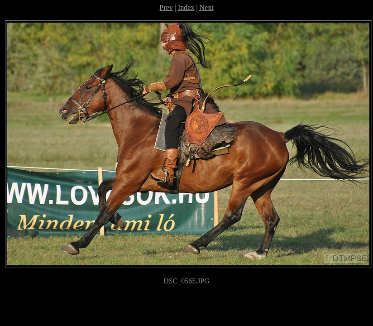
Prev (165, 7)
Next (207, 7)
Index (186, 7)
